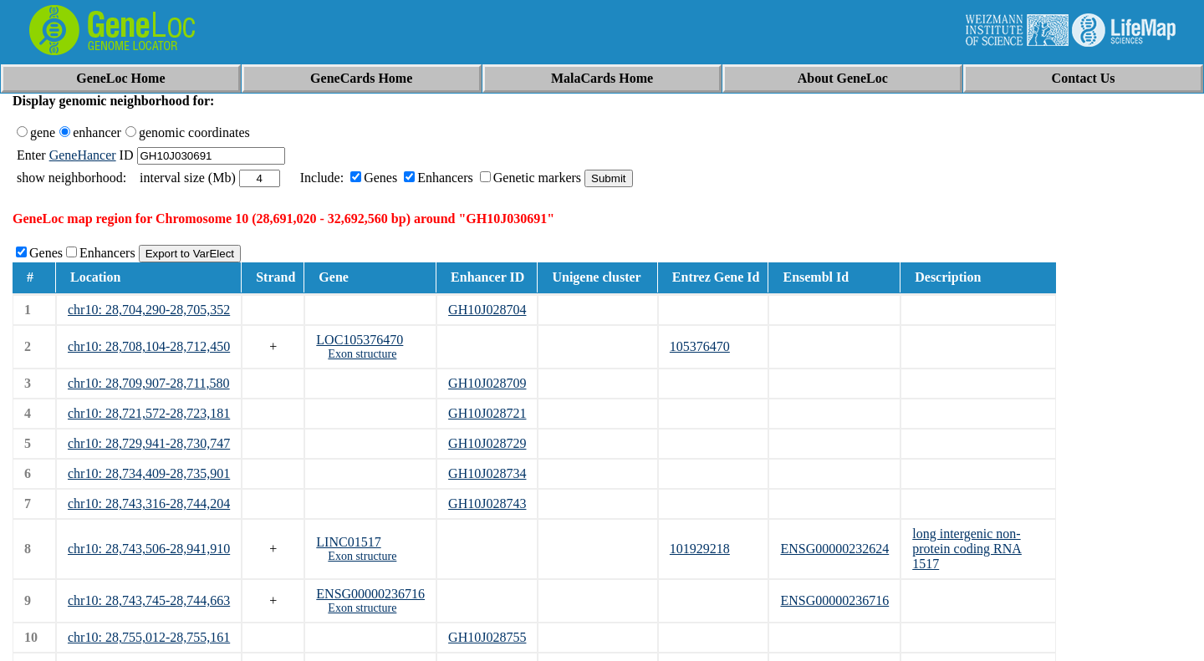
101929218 (700, 549)
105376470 (700, 346)
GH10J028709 (487, 383)
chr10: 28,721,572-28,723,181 (149, 413)
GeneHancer (82, 155)
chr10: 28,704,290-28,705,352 (149, 310)
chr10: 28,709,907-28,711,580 (149, 383)
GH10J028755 (487, 637)
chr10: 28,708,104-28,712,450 (149, 346)
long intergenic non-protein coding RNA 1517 (967, 548)
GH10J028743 (487, 503)
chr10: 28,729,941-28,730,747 (149, 443)
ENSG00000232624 (834, 549)
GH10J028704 (487, 310)
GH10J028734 (487, 473)
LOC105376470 (359, 340)
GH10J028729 (487, 443)
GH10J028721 (487, 413)
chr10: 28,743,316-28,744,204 (149, 503)
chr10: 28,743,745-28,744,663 (149, 600)
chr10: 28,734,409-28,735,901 (149, 473)
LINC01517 (348, 542)
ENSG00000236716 (370, 594)
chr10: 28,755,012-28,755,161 (149, 637)
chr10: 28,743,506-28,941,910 (149, 549)
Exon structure (362, 354)
